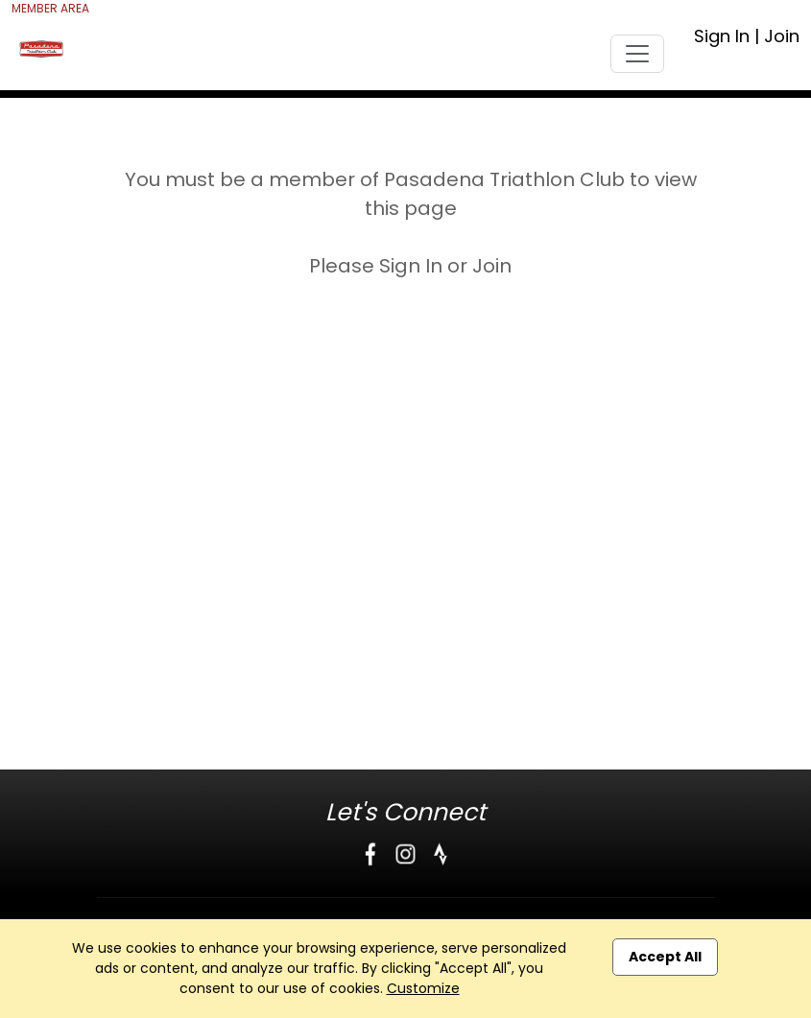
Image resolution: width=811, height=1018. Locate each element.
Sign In (722, 36)
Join (781, 36)
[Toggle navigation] (637, 54)
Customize (423, 988)
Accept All (665, 956)
